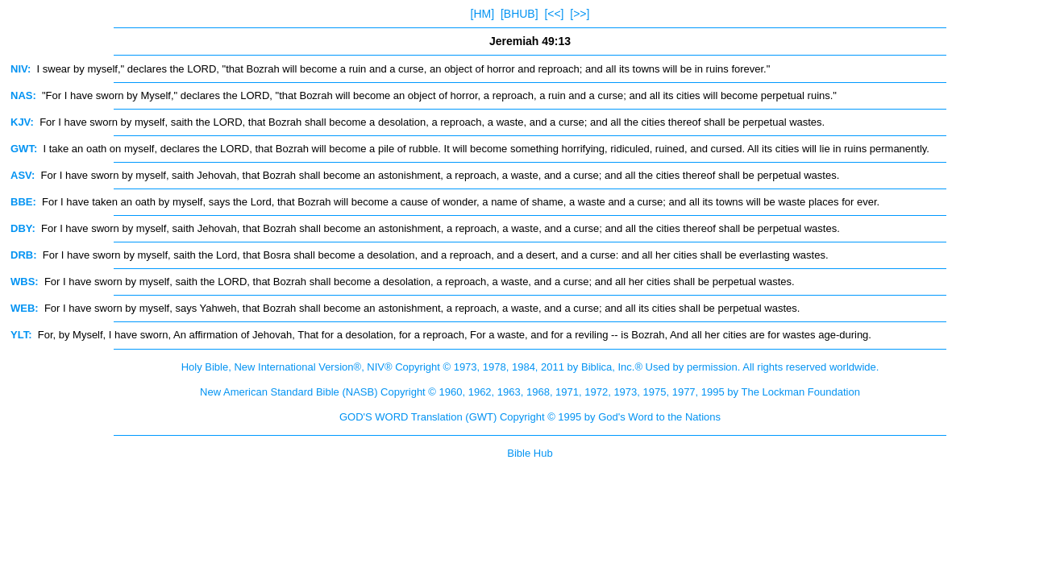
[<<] (553, 13)
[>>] (579, 13)
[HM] (483, 13)
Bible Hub (529, 453)
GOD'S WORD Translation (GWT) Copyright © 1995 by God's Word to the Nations (530, 417)
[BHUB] (519, 13)
